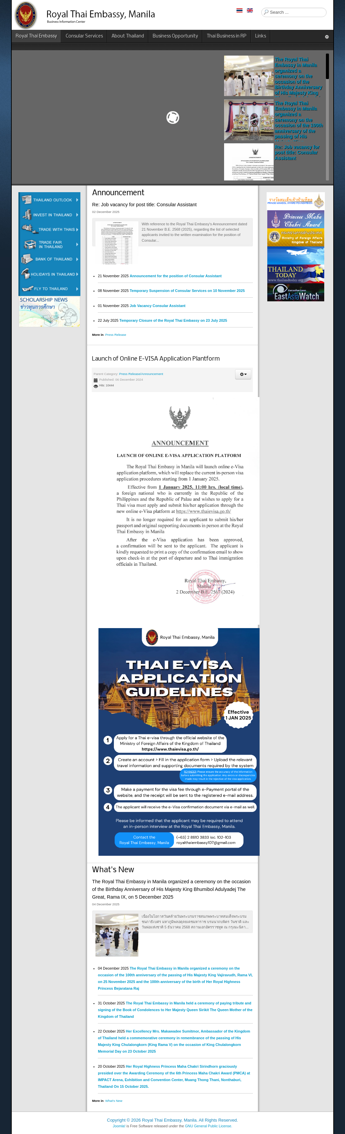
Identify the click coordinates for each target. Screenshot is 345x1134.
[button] (243, 374)
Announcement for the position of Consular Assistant (175, 276)
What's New (113, 1101)
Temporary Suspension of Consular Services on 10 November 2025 (187, 291)
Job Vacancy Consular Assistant (157, 306)
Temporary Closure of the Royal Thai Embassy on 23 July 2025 (173, 320)
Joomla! (119, 1126)
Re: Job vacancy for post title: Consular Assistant (297, 152)
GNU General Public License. (208, 1126)
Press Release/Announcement (141, 374)
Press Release (115, 334)
